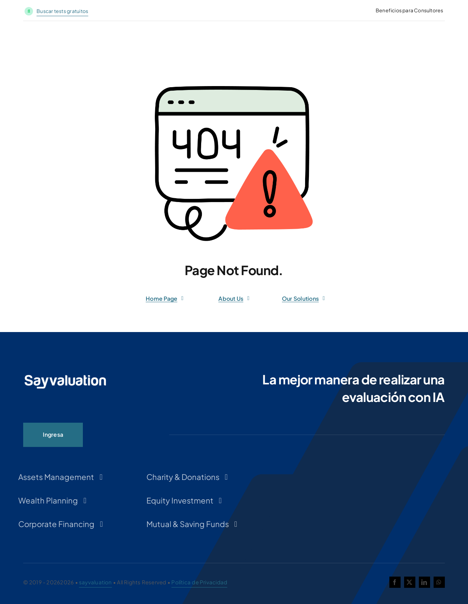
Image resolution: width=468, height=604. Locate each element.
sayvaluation (95, 582)
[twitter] (409, 582)
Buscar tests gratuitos (62, 11)
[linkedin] (424, 582)
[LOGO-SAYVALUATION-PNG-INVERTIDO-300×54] (65, 377)
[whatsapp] (439, 582)
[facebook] (395, 582)
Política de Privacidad (199, 582)
